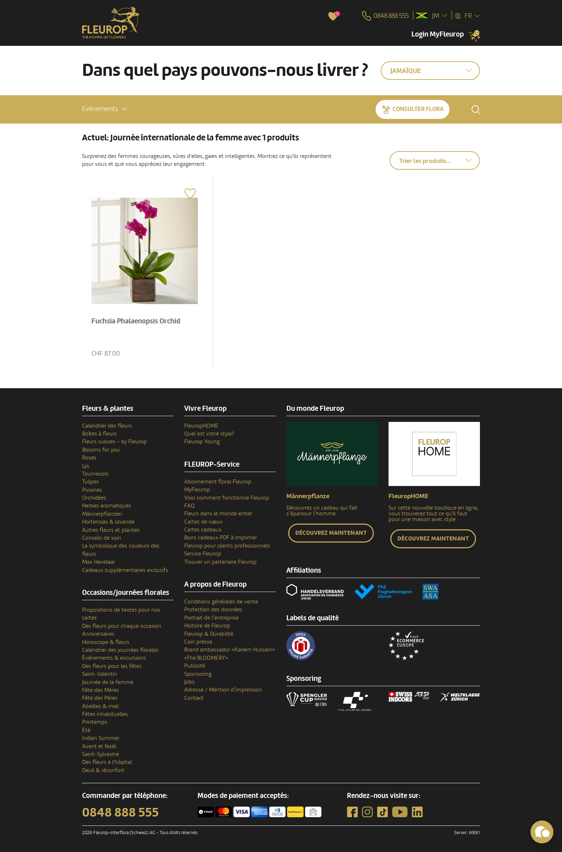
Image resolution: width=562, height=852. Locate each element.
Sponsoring (197, 674)
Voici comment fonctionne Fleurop (226, 498)
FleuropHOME (201, 426)
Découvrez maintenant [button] (331, 532)
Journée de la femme (107, 682)
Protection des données (213, 609)
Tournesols (95, 474)
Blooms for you (101, 450)
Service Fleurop (202, 553)
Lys (85, 466)
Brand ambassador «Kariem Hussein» (229, 649)
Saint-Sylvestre (100, 754)
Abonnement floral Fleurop (217, 481)
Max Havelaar (98, 562)
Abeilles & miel (100, 706)
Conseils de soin (101, 538)
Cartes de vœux (203, 522)
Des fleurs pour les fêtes (112, 666)
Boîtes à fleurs (99, 433)
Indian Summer (100, 738)
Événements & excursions (114, 658)
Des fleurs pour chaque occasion (121, 626)
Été (86, 730)
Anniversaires (98, 634)
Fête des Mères (100, 690)
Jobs (189, 682)
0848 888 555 (120, 812)
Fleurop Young (202, 441)
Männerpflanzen (102, 514)
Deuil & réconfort (103, 770)
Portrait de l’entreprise (211, 618)
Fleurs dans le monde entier (218, 513)
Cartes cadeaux (203, 529)
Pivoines (92, 490)
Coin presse (198, 642)
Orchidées (94, 498)
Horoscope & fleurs (105, 642)
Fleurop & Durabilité (208, 634)
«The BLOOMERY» (206, 658)
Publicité (194, 666)
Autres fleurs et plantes (111, 530)
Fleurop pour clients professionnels (227, 546)
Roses (89, 457)
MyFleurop (197, 489)
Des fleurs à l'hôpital (107, 762)
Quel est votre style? (209, 433)
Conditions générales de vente (221, 601)
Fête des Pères (100, 698)
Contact (194, 698)
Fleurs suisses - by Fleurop (114, 441)
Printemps (94, 722)
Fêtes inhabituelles (105, 714)
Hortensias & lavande (108, 522)
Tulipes (90, 481)
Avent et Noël (99, 746)
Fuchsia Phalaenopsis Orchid (135, 321)
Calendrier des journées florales (120, 650)
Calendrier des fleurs (107, 426)
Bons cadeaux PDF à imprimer (220, 537)
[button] (104, 109)
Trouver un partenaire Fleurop (220, 562)
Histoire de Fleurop (207, 625)
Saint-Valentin (99, 674)
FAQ (189, 505)
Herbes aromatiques (106, 505)
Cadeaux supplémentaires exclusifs (125, 570)
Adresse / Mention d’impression (223, 690)
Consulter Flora (417, 109)
